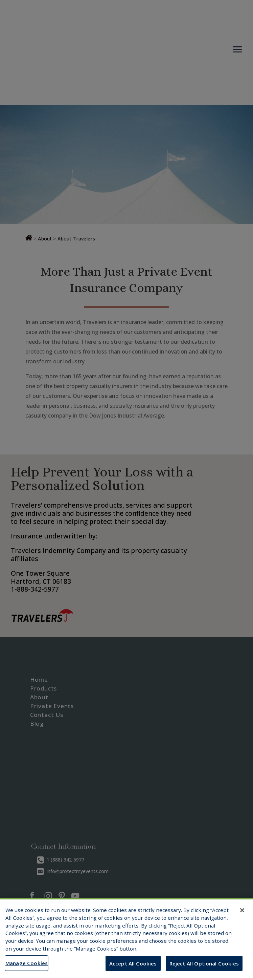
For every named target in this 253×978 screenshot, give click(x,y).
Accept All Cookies (133, 963)
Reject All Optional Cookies (204, 963)
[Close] (242, 910)
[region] (126, 938)
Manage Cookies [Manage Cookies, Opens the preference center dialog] (26, 963)
